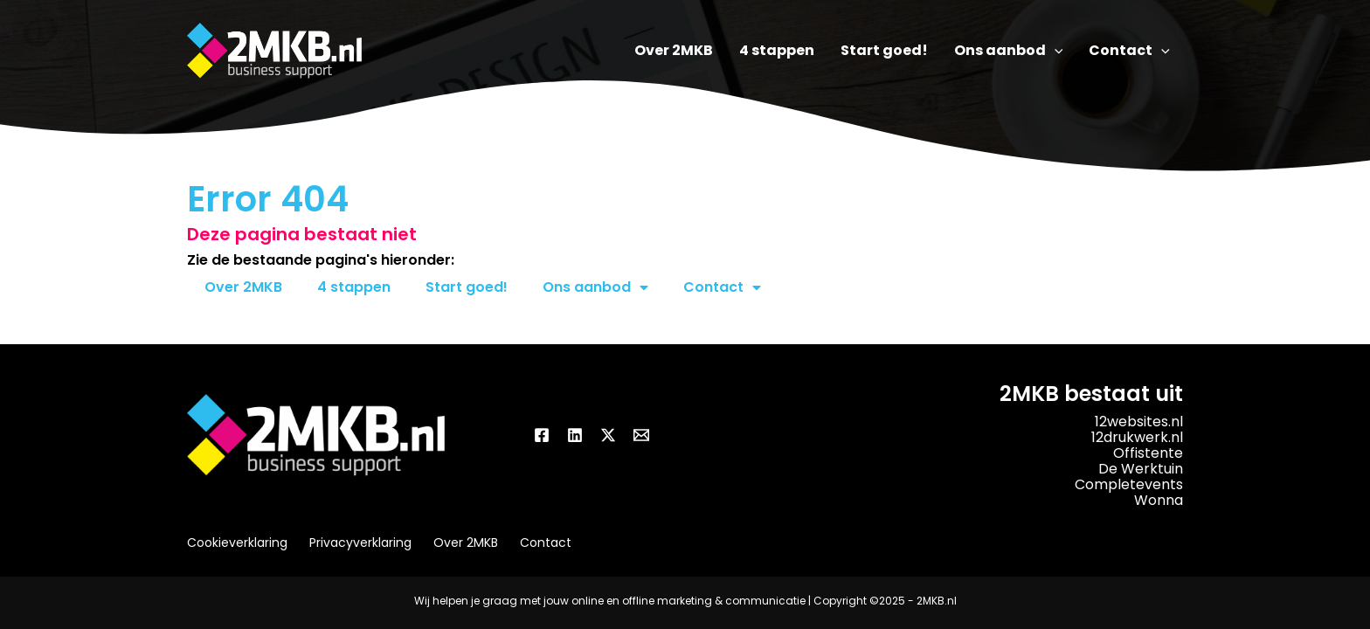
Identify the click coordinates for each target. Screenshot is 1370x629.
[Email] (641, 435)
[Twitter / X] (608, 435)
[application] (1054, 50)
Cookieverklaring (237, 542)
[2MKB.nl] (274, 50)
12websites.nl (1139, 421)
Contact (722, 287)
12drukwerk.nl (1137, 437)
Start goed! (467, 287)
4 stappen (354, 287)
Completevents (1129, 484)
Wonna (1158, 500)
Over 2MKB (243, 287)
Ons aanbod (595, 287)
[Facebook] (542, 435)
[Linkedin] (575, 435)
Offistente (1148, 453)
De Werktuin (1140, 469)
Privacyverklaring (360, 542)
